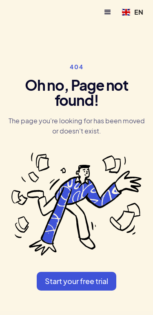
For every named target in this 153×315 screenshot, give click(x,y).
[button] (108, 12)
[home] (29, 12)
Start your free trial (76, 281)
